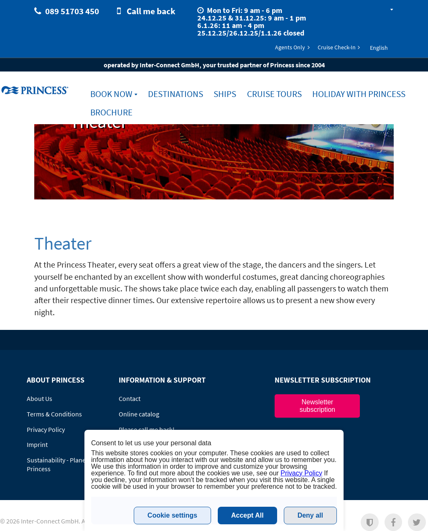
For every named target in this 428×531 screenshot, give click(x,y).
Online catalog (139, 414)
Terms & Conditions (54, 414)
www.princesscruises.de (36, 89)
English (379, 47)
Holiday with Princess (358, 94)
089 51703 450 (72, 11)
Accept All (247, 515)
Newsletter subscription (317, 405)
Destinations (175, 94)
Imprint (37, 444)
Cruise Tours (274, 94)
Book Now (111, 94)
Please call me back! (147, 429)
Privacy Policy (46, 429)
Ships (225, 94)
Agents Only (290, 47)
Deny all (310, 515)
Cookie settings (172, 515)
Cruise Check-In (337, 47)
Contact (129, 398)
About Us (39, 398)
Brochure (111, 112)
